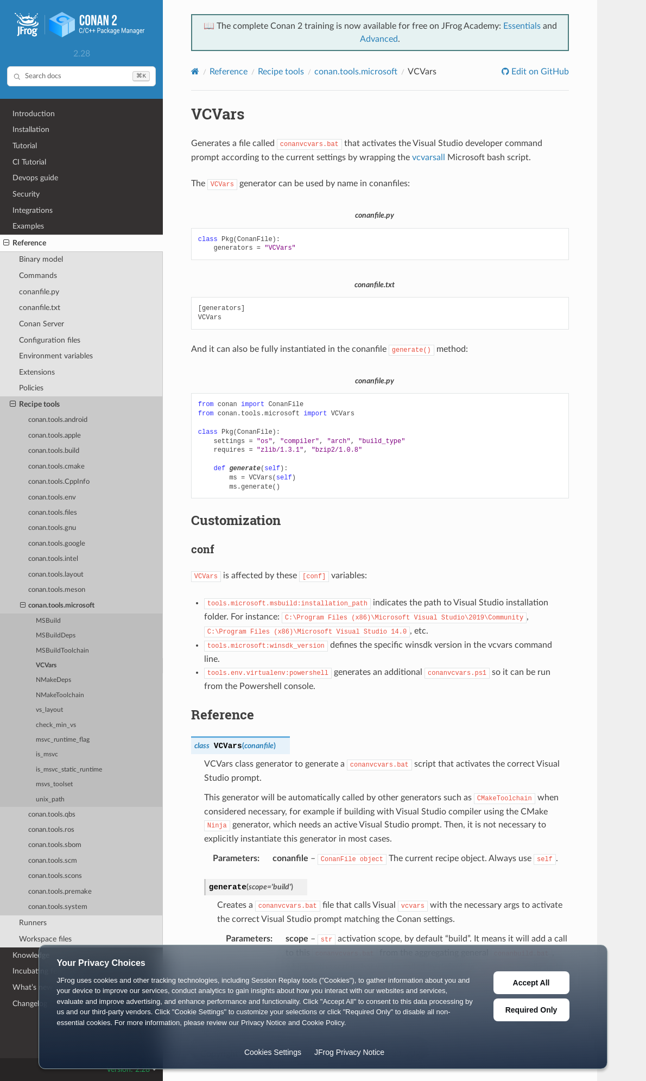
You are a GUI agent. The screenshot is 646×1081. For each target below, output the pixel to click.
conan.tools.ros (51, 829)
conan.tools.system (57, 907)
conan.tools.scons (55, 876)
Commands (38, 275)
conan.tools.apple (54, 435)
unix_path (50, 799)
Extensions (37, 372)
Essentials (522, 26)
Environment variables (56, 356)
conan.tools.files (52, 512)
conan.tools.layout (56, 574)
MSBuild (48, 621)
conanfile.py (39, 292)
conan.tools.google (56, 543)
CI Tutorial (29, 162)
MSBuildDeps (55, 636)
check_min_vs (56, 725)
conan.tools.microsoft (57, 606)
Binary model (41, 259)
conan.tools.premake (60, 891)
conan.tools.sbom (54, 845)
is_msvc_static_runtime (69, 770)
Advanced (379, 39)
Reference (24, 243)
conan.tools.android (57, 419)
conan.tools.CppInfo (59, 481)
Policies (31, 388)
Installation (30, 129)
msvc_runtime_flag (63, 740)
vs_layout (49, 710)
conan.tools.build (53, 450)
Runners (33, 923)
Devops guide (35, 178)
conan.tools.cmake (56, 466)
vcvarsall (428, 157)
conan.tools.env (52, 497)
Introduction (33, 114)
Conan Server (41, 324)
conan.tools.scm (52, 860)
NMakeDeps (53, 680)
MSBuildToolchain (62, 651)
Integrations (32, 210)
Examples (28, 226)
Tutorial (24, 146)
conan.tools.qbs (51, 814)
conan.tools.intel (53, 558)
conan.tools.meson (56, 589)
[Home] (195, 71)
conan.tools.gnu (52, 528)
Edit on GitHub (539, 71)
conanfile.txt (39, 308)
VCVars (46, 665)
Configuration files (49, 340)
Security (26, 194)
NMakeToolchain (60, 695)
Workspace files (45, 939)
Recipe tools (35, 404)
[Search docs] (81, 76)
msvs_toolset (54, 784)
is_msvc (47, 754)
